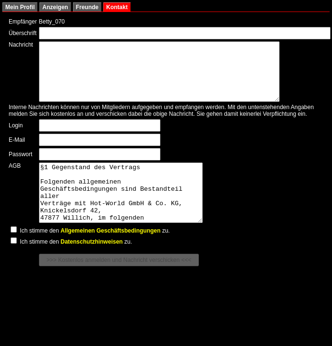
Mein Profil (20, 7)
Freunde (87, 7)
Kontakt (117, 7)
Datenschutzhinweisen (92, 264)
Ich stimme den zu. (90, 253)
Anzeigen (55, 7)
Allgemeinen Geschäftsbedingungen (110, 253)
